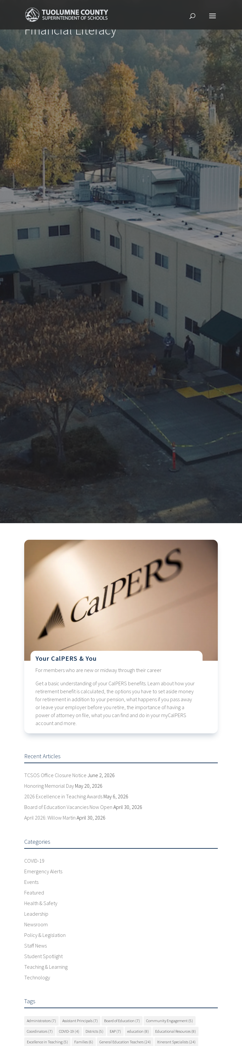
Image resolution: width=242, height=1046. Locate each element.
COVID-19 (34, 860)
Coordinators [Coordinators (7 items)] (40, 1031)
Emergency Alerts (43, 871)
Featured (34, 892)
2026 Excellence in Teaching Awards (63, 796)
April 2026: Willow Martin (50, 817)
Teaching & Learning (46, 966)
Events (31, 882)
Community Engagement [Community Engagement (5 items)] (169, 1020)
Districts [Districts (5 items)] (94, 1031)
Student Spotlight (43, 956)
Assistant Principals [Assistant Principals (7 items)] (80, 1020)
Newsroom (36, 924)
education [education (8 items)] (138, 1031)
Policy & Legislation (45, 935)
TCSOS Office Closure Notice (55, 775)
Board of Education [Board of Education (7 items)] (122, 1020)
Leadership (36, 913)
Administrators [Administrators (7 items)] (41, 1020)
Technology (37, 977)
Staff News (35, 945)
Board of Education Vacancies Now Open (68, 807)
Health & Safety (40, 903)
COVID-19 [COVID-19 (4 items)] (69, 1031)
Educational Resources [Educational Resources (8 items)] (175, 1031)
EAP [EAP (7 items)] (115, 1031)
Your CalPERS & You (66, 658)
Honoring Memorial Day (49, 785)
